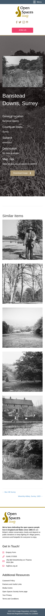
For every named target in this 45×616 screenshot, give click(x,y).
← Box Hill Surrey (9, 492)
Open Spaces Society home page (14, 592)
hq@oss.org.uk (11, 566)
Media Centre (7, 588)
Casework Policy (8, 581)
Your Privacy (7, 595)
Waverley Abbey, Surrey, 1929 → (30, 496)
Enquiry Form (11, 552)
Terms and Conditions (10, 599)
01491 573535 (11, 556)
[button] (22, 173)
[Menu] (37, 2)
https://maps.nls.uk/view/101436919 (19, 164)
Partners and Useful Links (12, 584)
